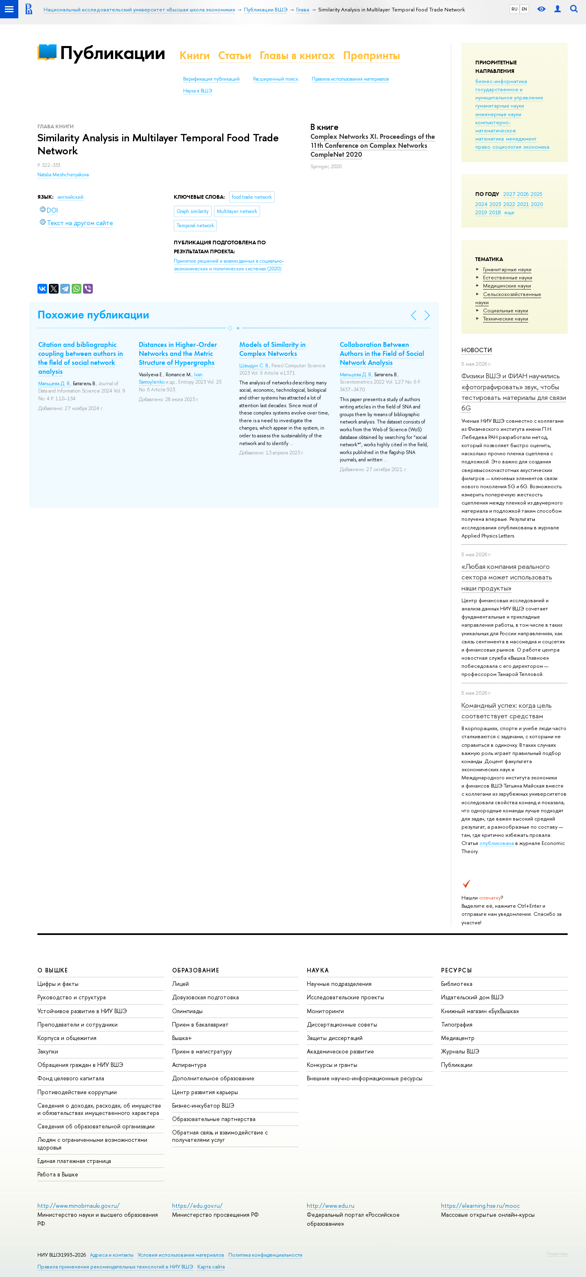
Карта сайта (211, 1266)
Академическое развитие (340, 1051)
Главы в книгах (297, 55)
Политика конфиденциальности (265, 1254)
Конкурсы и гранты (332, 1065)
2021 (523, 204)
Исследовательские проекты (345, 997)
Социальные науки (505, 310)
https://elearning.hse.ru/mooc (480, 1205)
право (482, 146)
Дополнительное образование (213, 1078)
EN (524, 9)
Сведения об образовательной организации (96, 1126)
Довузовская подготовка (205, 997)
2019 (481, 212)
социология (506, 146)
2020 (537, 204)
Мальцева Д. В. (54, 383)
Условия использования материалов (181, 1254)
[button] (230, 328)
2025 (536, 193)
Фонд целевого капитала (70, 1078)
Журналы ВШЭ (460, 1051)
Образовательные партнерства (214, 1119)
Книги (194, 55)
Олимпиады (187, 1011)
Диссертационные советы (342, 1024)
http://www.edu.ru (330, 1205)
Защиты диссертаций (335, 1038)
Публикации (112, 52)
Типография (456, 1024)
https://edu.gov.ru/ (197, 1205)
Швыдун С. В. (254, 365)
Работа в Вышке (57, 1174)
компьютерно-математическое (495, 126)
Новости (476, 350)
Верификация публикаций (211, 79)
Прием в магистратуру (202, 1051)
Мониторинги (325, 1011)
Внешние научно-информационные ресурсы (364, 1078)
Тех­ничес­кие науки (505, 318)
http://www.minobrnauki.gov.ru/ (78, 1205)
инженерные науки (498, 114)
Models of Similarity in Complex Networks (272, 349)
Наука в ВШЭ (197, 91)
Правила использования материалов (350, 79)
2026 (523, 193)
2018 (495, 212)
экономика (536, 146)
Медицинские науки (507, 285)
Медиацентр (457, 1038)
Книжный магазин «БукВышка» (480, 1011)
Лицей (180, 983)
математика (489, 138)
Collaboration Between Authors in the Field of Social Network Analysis (382, 353)
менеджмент (521, 138)
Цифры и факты (58, 983)
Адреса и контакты (111, 1254)
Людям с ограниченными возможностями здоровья (92, 1143)
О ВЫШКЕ (52, 970)
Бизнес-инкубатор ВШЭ (203, 1105)
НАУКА (318, 970)
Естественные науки (507, 277)
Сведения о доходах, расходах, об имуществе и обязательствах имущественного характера (99, 1109)
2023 (495, 204)
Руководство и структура (71, 997)
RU (515, 9)
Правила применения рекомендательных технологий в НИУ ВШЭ (115, 1266)
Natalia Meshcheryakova (63, 174)
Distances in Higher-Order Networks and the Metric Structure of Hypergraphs (178, 353)
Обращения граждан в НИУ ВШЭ (80, 1065)
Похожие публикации (93, 314)
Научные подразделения (339, 983)
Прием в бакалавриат (200, 1024)
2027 (509, 193)
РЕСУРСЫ (456, 970)
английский (70, 197)
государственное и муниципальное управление (509, 93)
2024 (481, 204)
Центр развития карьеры (205, 1092)
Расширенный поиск (275, 79)
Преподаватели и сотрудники (77, 1024)
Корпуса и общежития (66, 1038)
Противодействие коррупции (77, 1092)
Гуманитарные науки (507, 269)
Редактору (557, 1253)
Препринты (371, 55)
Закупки (47, 1051)
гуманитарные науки (499, 105)
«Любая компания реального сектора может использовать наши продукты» (506, 577)
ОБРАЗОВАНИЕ (195, 970)
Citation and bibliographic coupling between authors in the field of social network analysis (80, 358)
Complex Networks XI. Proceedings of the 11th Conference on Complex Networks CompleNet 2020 (372, 145)
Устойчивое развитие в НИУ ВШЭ (82, 1011)
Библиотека (456, 983)
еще (509, 212)
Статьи (234, 55)
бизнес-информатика (501, 81)
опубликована (496, 843)
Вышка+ (182, 1038)
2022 (509, 204)
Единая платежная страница (74, 1161)
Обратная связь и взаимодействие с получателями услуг (220, 1135)
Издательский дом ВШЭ (472, 997)
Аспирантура (189, 1065)
